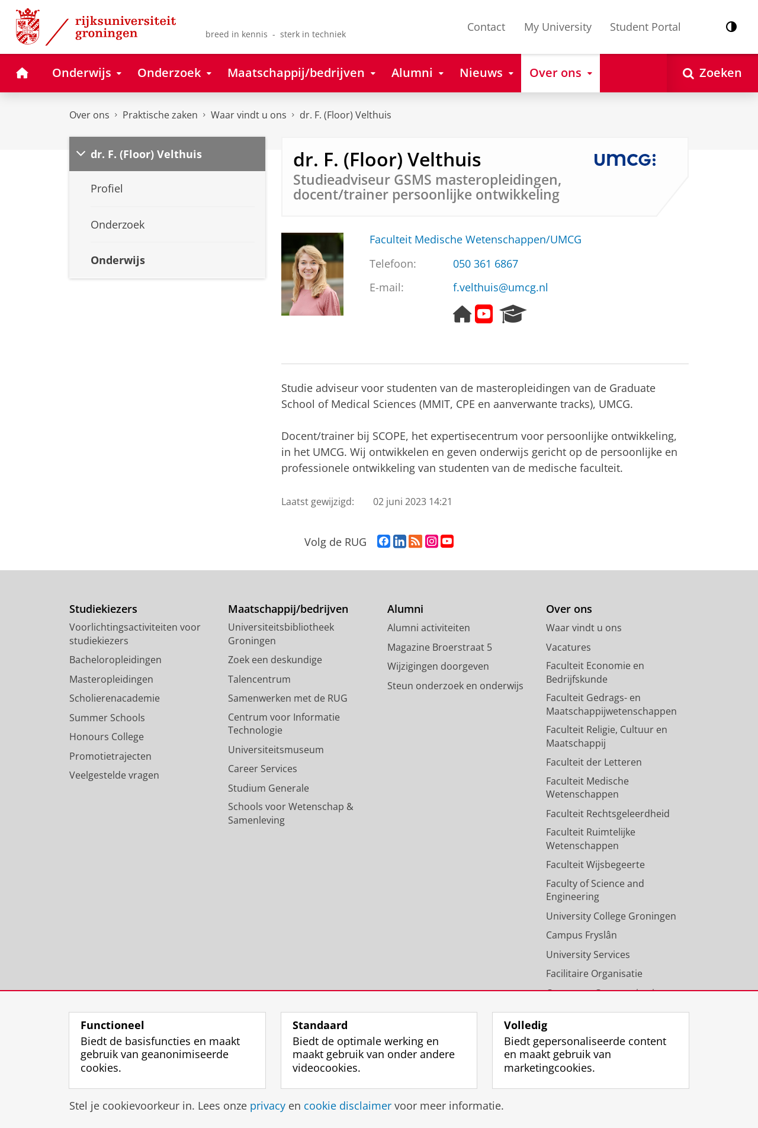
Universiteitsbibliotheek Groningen (281, 634)
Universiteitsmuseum (276, 749)
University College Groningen (611, 916)
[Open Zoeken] (712, 73)
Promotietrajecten (110, 756)
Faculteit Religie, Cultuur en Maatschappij (606, 736)
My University (558, 27)
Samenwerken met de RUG (288, 698)
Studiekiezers (103, 609)
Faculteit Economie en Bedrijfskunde (595, 672)
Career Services (262, 768)
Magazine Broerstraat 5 (439, 647)
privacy (267, 1105)
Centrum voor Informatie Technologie (284, 724)
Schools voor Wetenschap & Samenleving (291, 813)
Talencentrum (259, 679)
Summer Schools (107, 717)
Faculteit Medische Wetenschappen (587, 788)
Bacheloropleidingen (115, 659)
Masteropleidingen (111, 679)
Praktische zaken (160, 114)
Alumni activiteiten (428, 627)
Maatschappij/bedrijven (288, 609)
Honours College (106, 736)
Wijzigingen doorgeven (438, 666)
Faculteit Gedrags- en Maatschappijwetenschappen (611, 704)
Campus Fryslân (581, 934)
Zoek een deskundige (275, 659)
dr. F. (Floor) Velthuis (345, 114)
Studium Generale (268, 788)
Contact (486, 27)
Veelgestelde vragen (114, 775)
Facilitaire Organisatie (594, 973)
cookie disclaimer (347, 1105)
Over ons (89, 114)
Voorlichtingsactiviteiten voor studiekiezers (135, 634)
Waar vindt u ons (249, 114)
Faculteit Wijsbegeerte (595, 864)
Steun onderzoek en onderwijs (455, 685)
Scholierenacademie (114, 698)
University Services (588, 954)
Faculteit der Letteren (594, 762)
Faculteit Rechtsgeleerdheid (608, 813)
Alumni (405, 609)
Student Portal (645, 27)
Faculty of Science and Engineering (595, 890)
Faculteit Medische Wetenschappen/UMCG (476, 239)
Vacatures (568, 647)
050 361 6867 (485, 263)
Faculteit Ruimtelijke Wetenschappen (590, 838)
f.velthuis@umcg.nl (500, 287)
